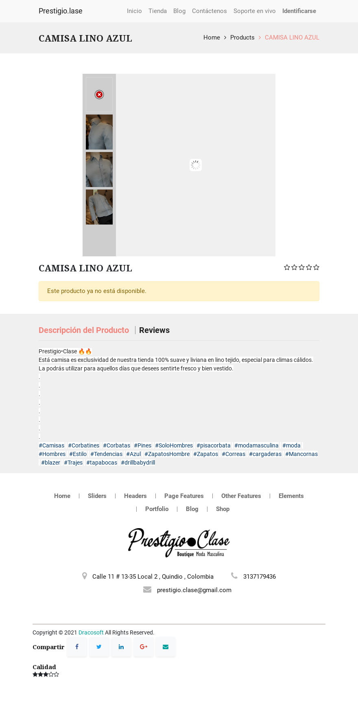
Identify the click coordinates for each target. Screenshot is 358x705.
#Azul (133, 454)
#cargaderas (265, 454)
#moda (291, 445)
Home (211, 37)
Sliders (97, 496)
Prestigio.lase (61, 11)
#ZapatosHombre (167, 454)
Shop (222, 509)
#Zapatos (205, 454)
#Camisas (51, 445)
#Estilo (78, 454)
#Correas (233, 454)
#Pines (142, 445)
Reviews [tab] (154, 330)
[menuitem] (134, 11)
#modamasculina (256, 445)
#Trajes (73, 462)
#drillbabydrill (138, 462)
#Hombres (52, 454)
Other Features (241, 496)
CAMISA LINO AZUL (292, 37)
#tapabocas (101, 462)
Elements (291, 496)
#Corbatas (116, 445)
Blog (192, 509)
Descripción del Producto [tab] (85, 330)
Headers (135, 496)
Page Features (184, 496)
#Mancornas (301, 454)
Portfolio (156, 509)
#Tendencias (106, 454)
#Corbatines (83, 445)
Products (242, 37)
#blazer (50, 462)
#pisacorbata (213, 445)
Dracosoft (91, 632)
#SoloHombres (174, 445)
